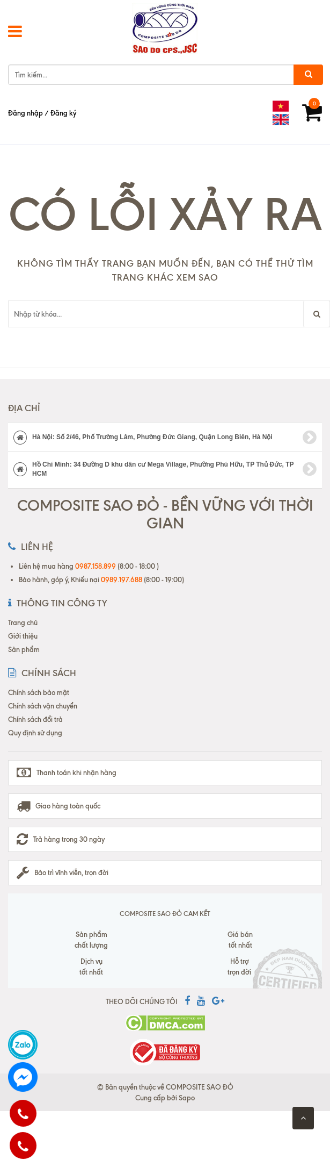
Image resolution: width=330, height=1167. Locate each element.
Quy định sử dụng (35, 732)
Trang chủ (23, 622)
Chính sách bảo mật (38, 692)
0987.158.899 (95, 566)
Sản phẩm (24, 649)
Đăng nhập (25, 113)
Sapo (187, 1097)
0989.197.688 (121, 579)
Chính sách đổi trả (35, 719)
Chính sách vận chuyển (42, 705)
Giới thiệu (23, 636)
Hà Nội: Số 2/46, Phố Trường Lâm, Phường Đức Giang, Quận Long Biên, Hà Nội (165, 437)
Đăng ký (63, 113)
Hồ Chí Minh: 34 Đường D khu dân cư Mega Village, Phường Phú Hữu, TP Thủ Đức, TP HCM (165, 469)
